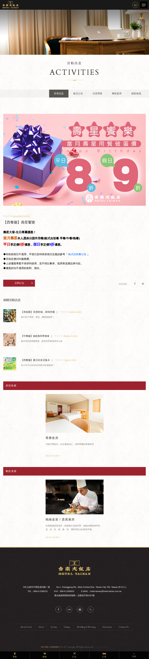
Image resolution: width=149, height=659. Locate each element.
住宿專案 (97, 93)
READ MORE (52, 455)
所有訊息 (59, 93)
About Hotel (26, 627)
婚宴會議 (136, 93)
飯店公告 (78, 93)
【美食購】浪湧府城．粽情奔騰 (38, 312)
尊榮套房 (52, 438)
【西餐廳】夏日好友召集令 (35, 360)
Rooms (54, 627)
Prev (98, 396)
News (41, 627)
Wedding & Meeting (86, 627)
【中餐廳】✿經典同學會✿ (35, 336)
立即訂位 (23, 283)
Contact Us (124, 627)
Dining (67, 627)
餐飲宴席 (117, 93)
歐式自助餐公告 (77, 254)
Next (102, 396)
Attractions (107, 627)
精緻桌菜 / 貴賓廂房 (60, 519)
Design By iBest (101, 647)
